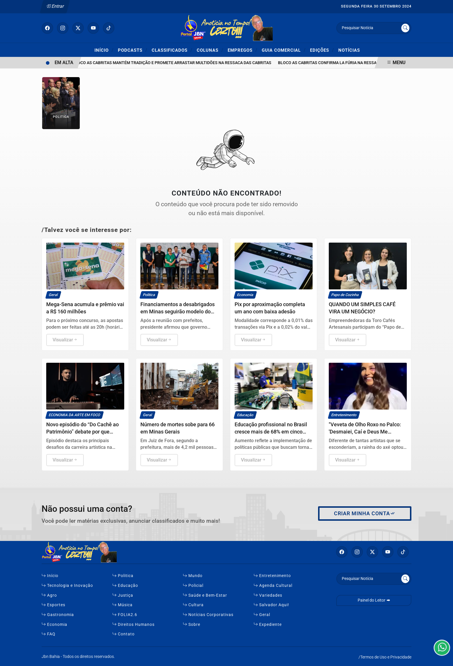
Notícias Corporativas (208, 614)
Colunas (210, 50)
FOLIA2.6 (124, 614)
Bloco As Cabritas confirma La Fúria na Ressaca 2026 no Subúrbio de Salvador (364, 62)
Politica (122, 575)
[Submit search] (405, 28)
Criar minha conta (365, 513)
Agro (49, 595)
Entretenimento (272, 575)
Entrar (55, 6)
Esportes (53, 604)
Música (122, 604)
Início (104, 50)
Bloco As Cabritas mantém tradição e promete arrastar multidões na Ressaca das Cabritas (174, 62)
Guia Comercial (284, 50)
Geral (262, 614)
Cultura (193, 604)
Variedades (268, 595)
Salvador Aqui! (271, 604)
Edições (322, 50)
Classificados (172, 50)
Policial (193, 585)
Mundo (193, 575)
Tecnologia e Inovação (67, 585)
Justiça (122, 595)
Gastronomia (58, 614)
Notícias (349, 50)
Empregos (242, 50)
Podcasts (132, 50)
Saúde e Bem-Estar (205, 595)
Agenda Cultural (273, 585)
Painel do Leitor (374, 600)
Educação (125, 585)
